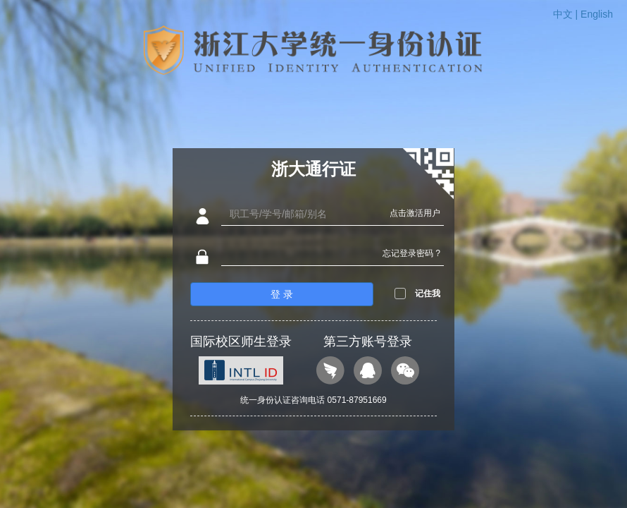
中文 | (567, 14)
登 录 (282, 294)
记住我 (427, 293)
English (597, 14)
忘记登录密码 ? (411, 253)
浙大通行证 (313, 169)
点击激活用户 (415, 213)
